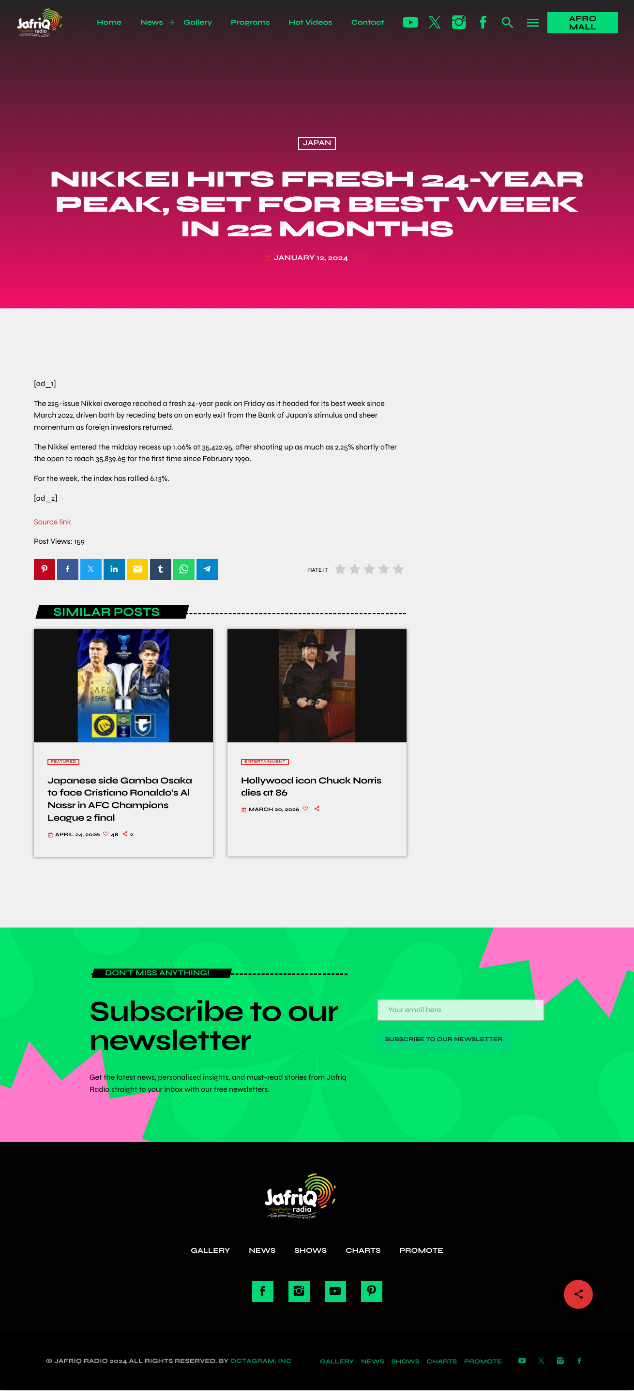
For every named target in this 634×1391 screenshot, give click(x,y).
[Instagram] (459, 22)
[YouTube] (411, 22)
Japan (316, 143)
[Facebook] (483, 22)
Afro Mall (583, 23)
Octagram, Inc (261, 1362)
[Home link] (50, 23)
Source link (52, 522)
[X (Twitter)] (435, 22)
